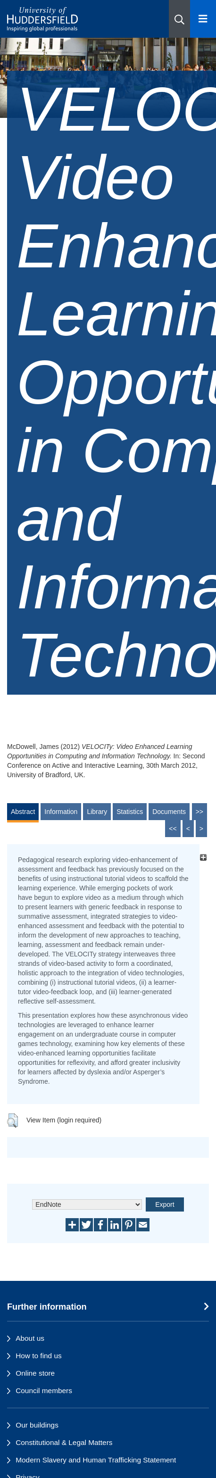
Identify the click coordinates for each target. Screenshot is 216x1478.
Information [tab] (60, 811)
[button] (179, 19)
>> (199, 811)
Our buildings (37, 1425)
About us (30, 1338)
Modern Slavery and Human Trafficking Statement (96, 1460)
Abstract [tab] (23, 811)
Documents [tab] (169, 811)
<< (172, 828)
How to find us (39, 1356)
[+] (203, 857)
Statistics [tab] (129, 811)
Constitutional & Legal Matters (64, 1442)
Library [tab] (97, 811)
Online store (35, 1373)
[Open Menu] (203, 19)
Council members (44, 1391)
